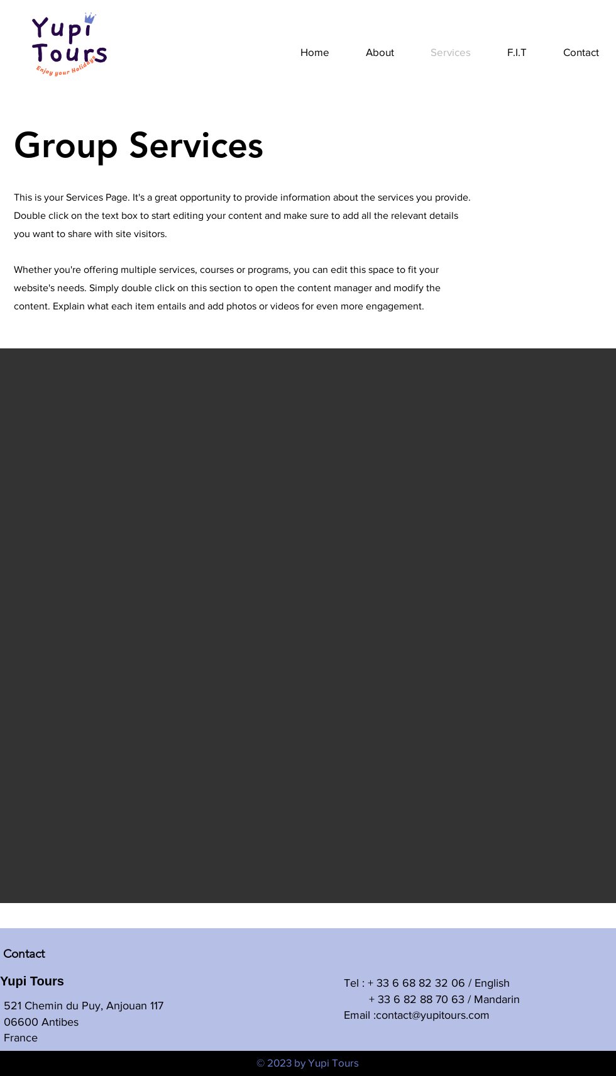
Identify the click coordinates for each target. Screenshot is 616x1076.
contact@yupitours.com (433, 1015)
